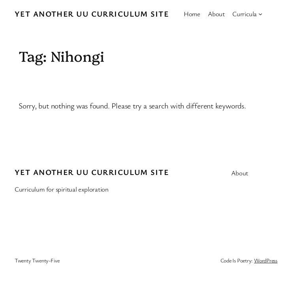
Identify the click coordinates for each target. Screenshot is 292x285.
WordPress (265, 260)
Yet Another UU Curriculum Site (92, 13)
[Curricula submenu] (260, 14)
